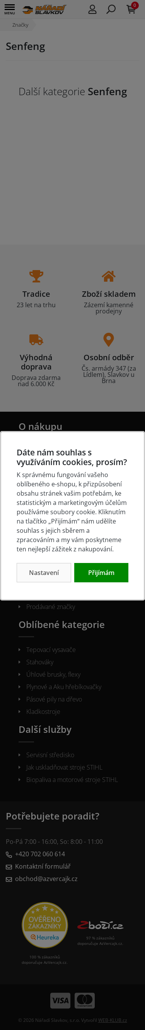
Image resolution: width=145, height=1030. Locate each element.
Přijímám (101, 572)
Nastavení (44, 572)
